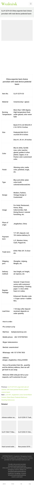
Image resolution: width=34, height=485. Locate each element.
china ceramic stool (7, 468)
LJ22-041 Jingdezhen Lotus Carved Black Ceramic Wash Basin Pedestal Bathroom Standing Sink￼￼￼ (16, 397)
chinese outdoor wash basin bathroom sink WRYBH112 (9, 417)
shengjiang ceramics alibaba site (17, 469)
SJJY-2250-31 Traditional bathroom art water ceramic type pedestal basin (25, 417)
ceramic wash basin (17, 477)
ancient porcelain (21, 464)
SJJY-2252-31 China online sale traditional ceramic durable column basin (25, 432)
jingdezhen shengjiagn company (17, 473)
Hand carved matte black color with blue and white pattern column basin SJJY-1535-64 (9, 446)
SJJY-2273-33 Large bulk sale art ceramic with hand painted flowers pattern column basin (15, 389)
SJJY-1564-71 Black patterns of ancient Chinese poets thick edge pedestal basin (9, 432)
